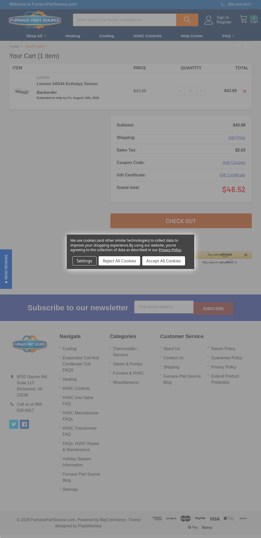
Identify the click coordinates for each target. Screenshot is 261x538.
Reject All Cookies (119, 261)
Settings (84, 261)
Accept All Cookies (163, 261)
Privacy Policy (170, 249)
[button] (6, 269)
